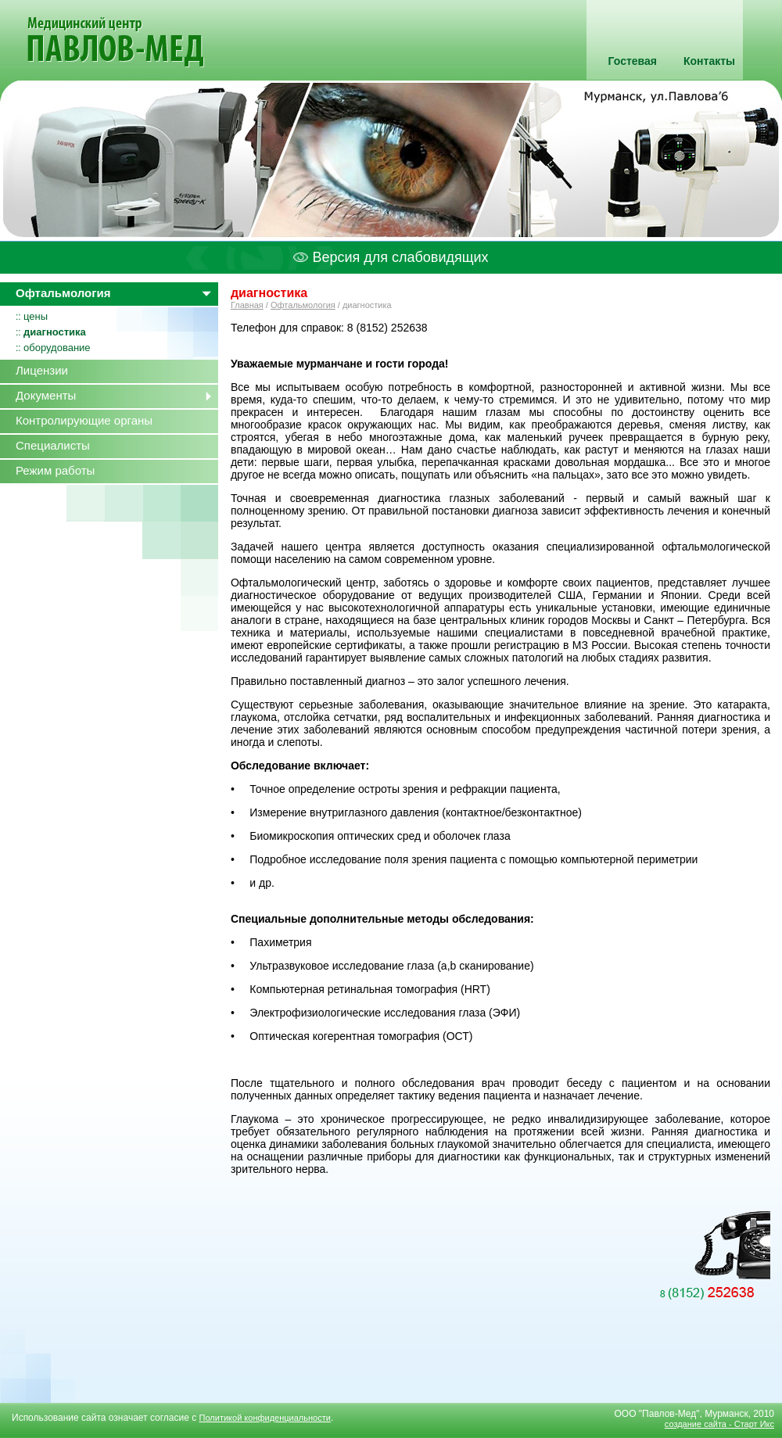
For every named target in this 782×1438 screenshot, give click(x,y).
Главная (247, 305)
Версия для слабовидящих (390, 257)
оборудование (57, 347)
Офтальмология (303, 305)
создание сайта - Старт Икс (719, 1424)
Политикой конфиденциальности (265, 1417)
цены (35, 316)
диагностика (54, 332)
